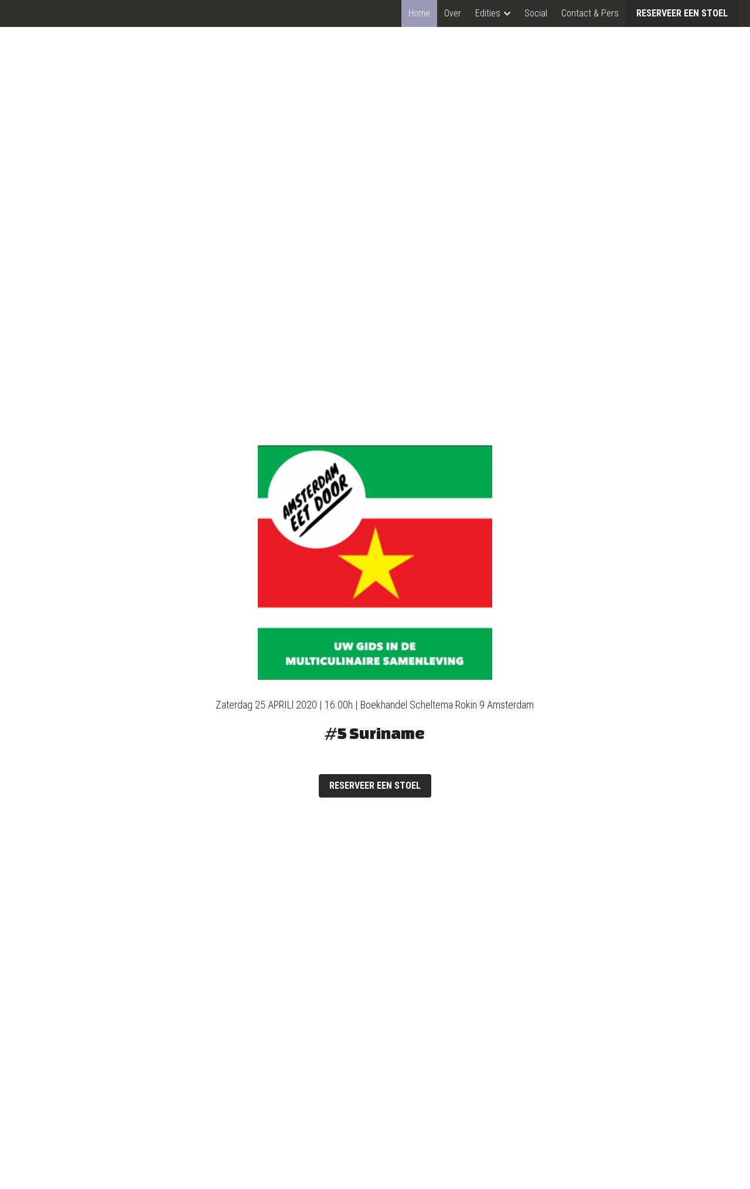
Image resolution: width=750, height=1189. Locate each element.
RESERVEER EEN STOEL (682, 13)
